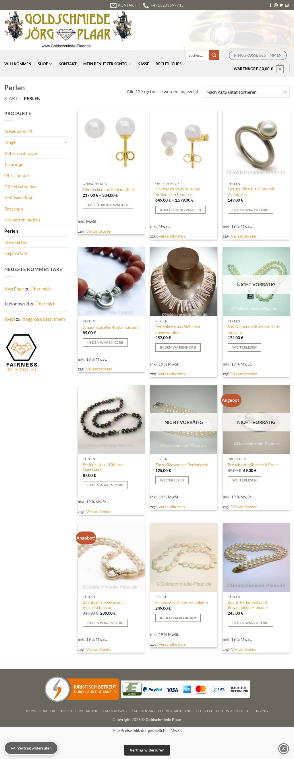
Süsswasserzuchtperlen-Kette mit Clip (254, 329)
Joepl (9, 319)
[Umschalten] (65, 142)
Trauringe (13, 164)
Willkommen (18, 64)
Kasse (143, 64)
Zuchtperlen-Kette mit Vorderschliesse (103, 605)
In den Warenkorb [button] (250, 210)
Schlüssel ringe (18, 197)
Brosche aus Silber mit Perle (253, 464)
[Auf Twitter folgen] (281, 5)
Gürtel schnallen (20, 186)
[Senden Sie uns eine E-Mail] (287, 5)
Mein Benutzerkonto (107, 64)
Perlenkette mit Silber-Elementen (103, 467)
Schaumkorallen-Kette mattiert (110, 327)
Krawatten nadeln (22, 219)
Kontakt (68, 64)
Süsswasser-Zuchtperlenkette (181, 602)
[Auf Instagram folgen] (276, 5)
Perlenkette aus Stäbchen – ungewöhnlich (179, 329)
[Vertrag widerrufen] (31, 748)
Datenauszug (115, 711)
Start (11, 98)
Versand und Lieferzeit (189, 711)
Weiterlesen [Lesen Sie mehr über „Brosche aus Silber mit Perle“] (244, 480)
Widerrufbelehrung (247, 711)
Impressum (37, 711)
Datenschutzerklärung (74, 711)
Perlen (11, 231)
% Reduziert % (18, 131)
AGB (219, 711)
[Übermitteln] (214, 55)
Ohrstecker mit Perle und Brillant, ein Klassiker (177, 191)
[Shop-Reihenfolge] (246, 92)
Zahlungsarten (147, 711)
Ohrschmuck (17, 175)
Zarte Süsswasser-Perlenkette (181, 464)
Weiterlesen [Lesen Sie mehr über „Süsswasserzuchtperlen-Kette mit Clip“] (244, 347)
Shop (45, 64)
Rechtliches (170, 64)
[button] (259, 68)
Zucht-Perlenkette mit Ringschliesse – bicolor (248, 605)
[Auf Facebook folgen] (270, 5)
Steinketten (15, 242)
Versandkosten (99, 231)
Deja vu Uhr (16, 253)
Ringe (10, 142)
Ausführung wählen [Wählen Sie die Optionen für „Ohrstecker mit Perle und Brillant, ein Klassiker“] (180, 210)
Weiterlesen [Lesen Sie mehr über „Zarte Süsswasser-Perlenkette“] (172, 480)
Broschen (13, 208)
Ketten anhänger (21, 153)
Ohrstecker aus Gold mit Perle (109, 189)
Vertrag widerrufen (147, 750)
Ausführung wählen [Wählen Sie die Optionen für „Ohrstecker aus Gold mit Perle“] (108, 205)
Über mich (40, 288)
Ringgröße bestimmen (43, 319)
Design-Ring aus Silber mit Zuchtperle (251, 191)
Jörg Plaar (14, 288)
